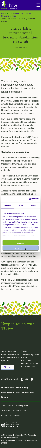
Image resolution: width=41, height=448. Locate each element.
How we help (14, 13)
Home (3, 13)
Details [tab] (20, 205)
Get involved (7, 392)
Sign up (7, 367)
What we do (26, 13)
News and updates (8, 16)
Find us (17, 415)
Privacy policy (21, 405)
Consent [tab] (7, 205)
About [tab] (33, 205)
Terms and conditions (11, 410)
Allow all (20, 243)
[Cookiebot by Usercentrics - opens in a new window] (29, 199)
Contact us (6, 415)
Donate (4, 397)
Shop (25, 410)
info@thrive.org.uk (9, 379)
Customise (20, 249)
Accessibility (7, 405)
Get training (22, 387)
